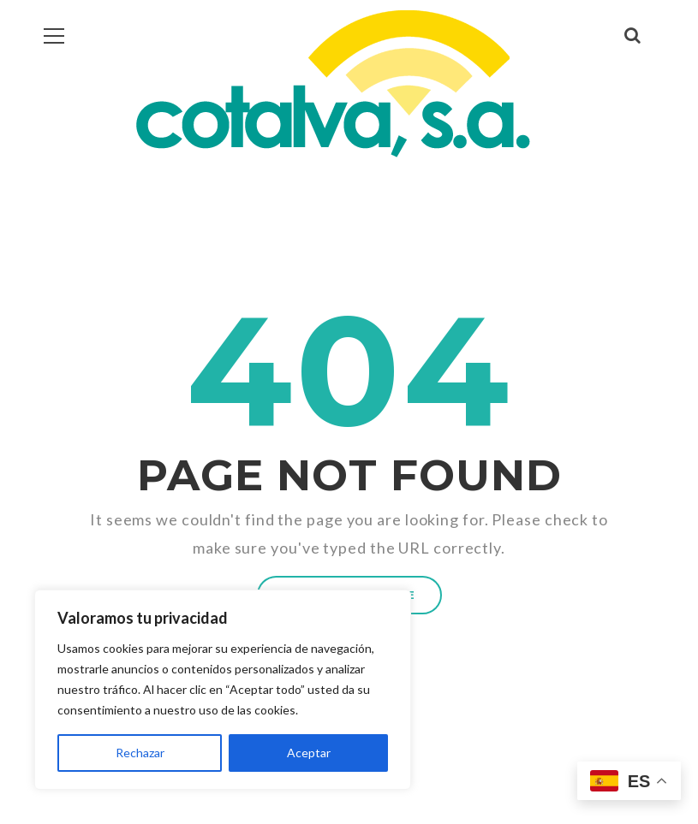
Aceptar (309, 752)
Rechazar (140, 752)
